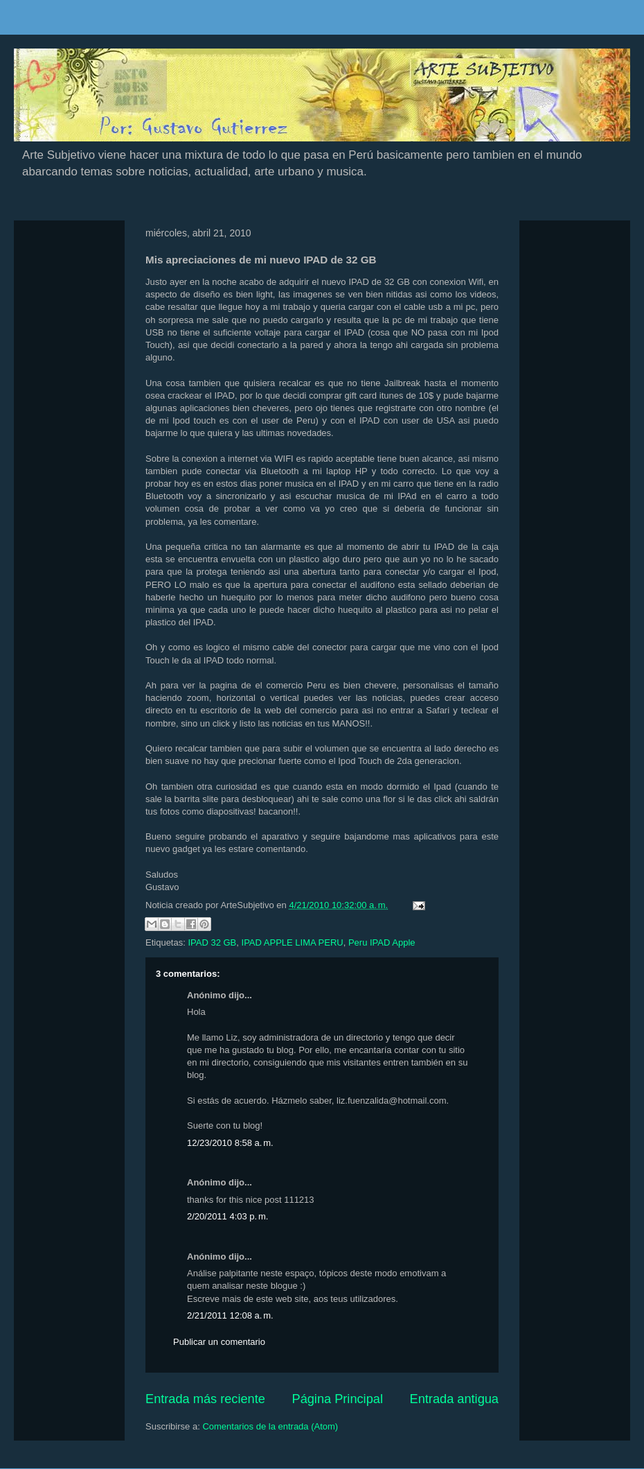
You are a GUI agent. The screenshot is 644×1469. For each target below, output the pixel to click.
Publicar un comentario (219, 1342)
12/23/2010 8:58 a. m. (230, 1143)
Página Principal (337, 1399)
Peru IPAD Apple (381, 942)
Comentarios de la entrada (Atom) (270, 1426)
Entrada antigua (454, 1399)
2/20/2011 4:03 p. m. (227, 1216)
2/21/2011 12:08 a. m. (230, 1315)
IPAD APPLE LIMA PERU (292, 942)
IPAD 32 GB (212, 942)
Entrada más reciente (205, 1399)
